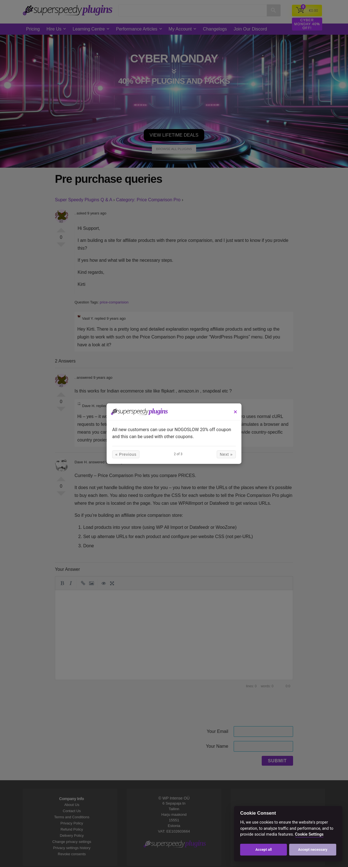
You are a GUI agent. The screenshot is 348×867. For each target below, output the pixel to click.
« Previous (130, 454)
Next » (221, 454)
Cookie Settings (309, 834)
